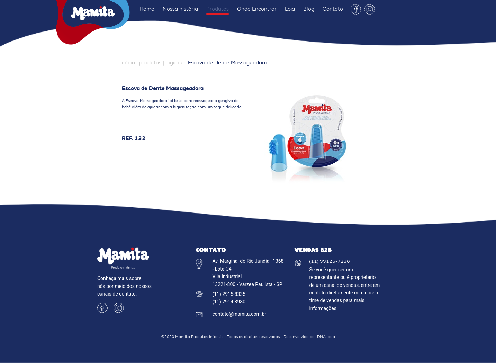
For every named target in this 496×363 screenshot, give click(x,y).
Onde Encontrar (257, 9)
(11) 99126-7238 (329, 261)
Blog (308, 9)
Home (146, 9)
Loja (290, 9)
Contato (333, 9)
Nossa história (180, 9)
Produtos (217, 9)
